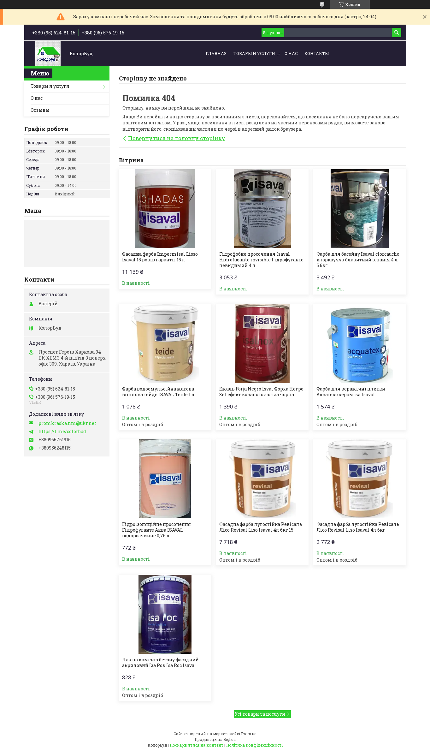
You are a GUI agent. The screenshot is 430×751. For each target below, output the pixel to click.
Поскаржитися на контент (196, 745)
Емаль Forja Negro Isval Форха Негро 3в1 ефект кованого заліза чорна (261, 391)
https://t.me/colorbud (62, 431)
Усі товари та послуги (260, 714)
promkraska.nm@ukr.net (67, 423)
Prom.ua (248, 733)
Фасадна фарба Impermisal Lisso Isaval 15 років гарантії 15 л (160, 257)
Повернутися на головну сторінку (176, 138)
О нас (291, 53)
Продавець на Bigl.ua (215, 739)
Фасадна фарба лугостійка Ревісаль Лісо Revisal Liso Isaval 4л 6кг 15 (260, 527)
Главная (216, 53)
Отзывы (40, 110)
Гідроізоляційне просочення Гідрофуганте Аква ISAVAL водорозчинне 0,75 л (156, 530)
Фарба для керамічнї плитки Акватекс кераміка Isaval (350, 391)
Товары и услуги (254, 53)
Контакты (316, 53)
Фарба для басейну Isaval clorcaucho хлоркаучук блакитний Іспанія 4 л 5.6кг (357, 259)
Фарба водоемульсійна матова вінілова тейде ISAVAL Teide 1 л (158, 391)
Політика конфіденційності (254, 745)
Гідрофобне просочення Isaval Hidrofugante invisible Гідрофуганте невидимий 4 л (261, 259)
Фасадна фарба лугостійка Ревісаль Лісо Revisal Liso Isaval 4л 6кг (357, 527)
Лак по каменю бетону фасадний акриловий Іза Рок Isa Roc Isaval (160, 662)
